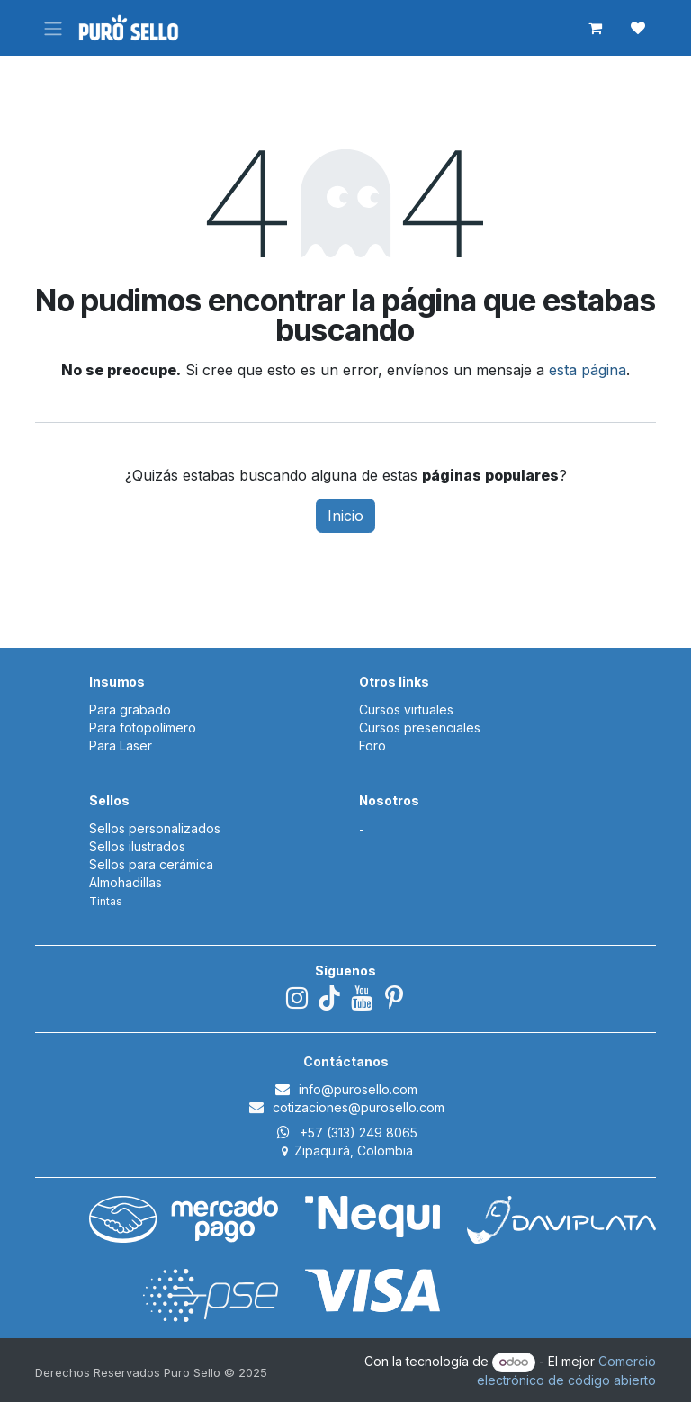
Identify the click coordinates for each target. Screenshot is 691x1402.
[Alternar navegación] (53, 28)
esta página (587, 370)
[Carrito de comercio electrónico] (595, 28)
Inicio (345, 516)
